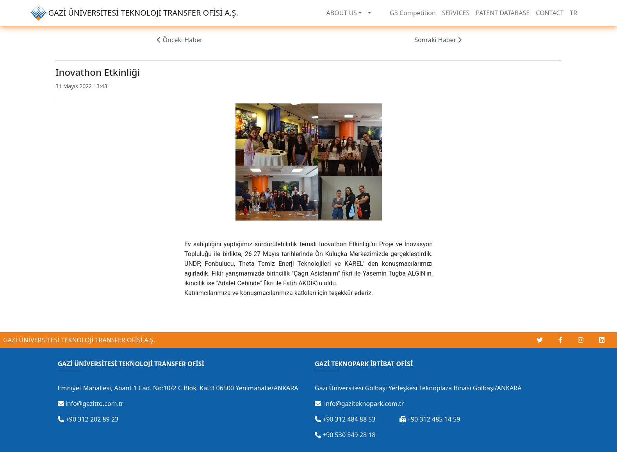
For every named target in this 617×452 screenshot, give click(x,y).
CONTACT (550, 13)
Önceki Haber (179, 40)
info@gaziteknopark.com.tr (359, 403)
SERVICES (455, 13)
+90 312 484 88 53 (345, 419)
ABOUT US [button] (341, 13)
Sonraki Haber (438, 40)
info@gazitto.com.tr (91, 403)
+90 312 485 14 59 (429, 419)
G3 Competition (413, 13)
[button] (369, 13)
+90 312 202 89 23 (88, 419)
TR (573, 13)
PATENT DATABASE (503, 13)
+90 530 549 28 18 (345, 435)
